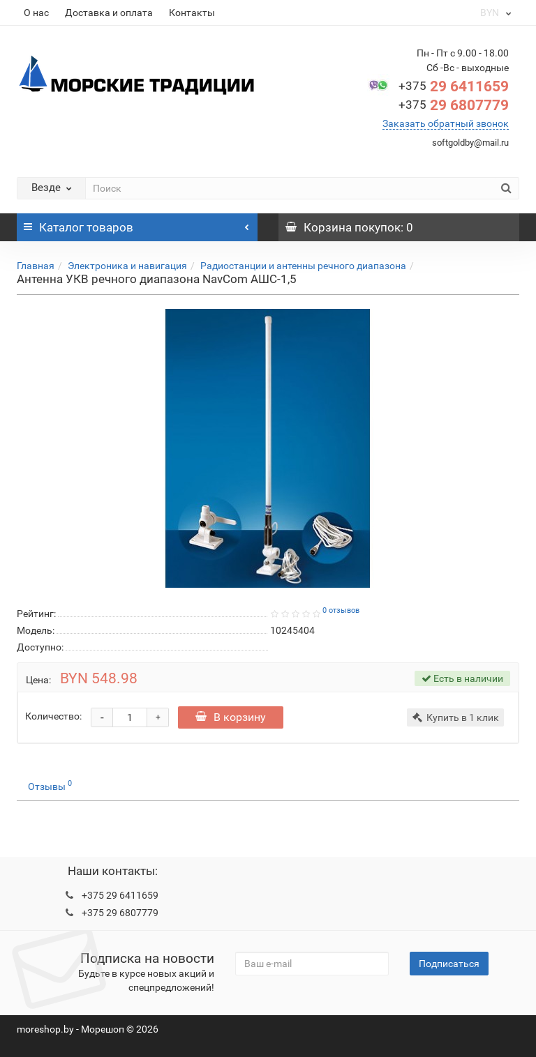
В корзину (230, 717)
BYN (494, 12)
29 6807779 (454, 105)
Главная (35, 265)
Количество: (53, 716)
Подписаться (449, 963)
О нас (36, 12)
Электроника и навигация (127, 265)
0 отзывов (340, 610)
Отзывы (50, 785)
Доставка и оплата (109, 12)
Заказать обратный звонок (445, 123)
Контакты (192, 12)
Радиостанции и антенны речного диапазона (303, 265)
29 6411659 (454, 86)
